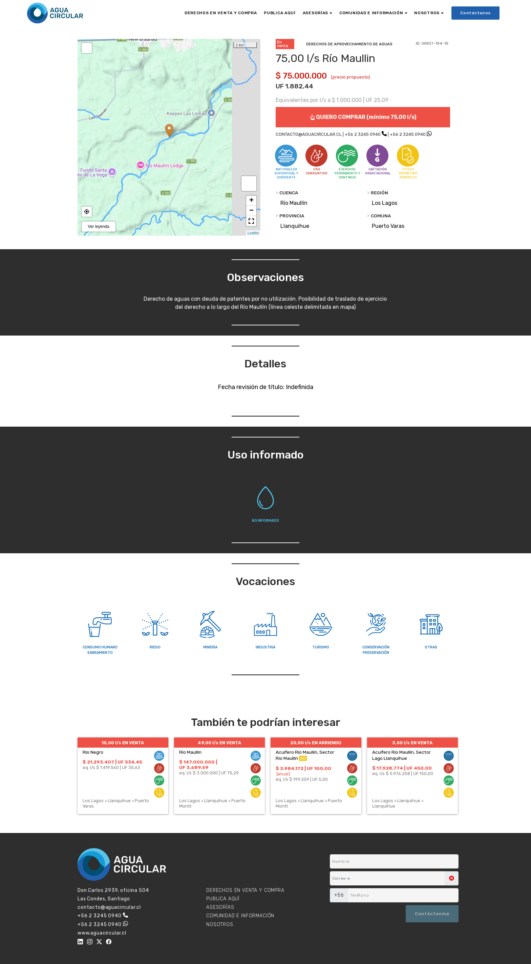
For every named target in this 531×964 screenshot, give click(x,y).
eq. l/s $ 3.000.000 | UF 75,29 (209, 772)
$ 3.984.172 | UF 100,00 (303, 768)
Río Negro (93, 752)
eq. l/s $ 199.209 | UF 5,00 (302, 779)
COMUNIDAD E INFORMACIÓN (371, 12)
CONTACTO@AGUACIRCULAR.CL (309, 134)
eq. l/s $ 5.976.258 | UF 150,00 (402, 773)
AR (303, 758)
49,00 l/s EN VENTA (219, 742)
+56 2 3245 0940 (363, 134)
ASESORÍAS (315, 12)
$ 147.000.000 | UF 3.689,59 (198, 764)
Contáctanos (475, 12)
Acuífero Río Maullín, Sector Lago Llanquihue (401, 755)
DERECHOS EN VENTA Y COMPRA (221, 12)
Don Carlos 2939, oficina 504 (113, 890)
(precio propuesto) (350, 77)
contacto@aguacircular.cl (109, 907)
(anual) (283, 773)
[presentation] (363, 913)
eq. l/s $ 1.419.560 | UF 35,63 (111, 767)
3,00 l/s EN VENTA (412, 742)
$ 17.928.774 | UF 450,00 (402, 768)
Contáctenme (432, 913)
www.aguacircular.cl (102, 933)
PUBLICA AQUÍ (280, 12)
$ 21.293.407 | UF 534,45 (112, 762)
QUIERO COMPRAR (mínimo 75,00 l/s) (363, 117)
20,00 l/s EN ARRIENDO (315, 742)
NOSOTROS (427, 12)
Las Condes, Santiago (104, 899)
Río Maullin (190, 752)
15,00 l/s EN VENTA (123, 742)
